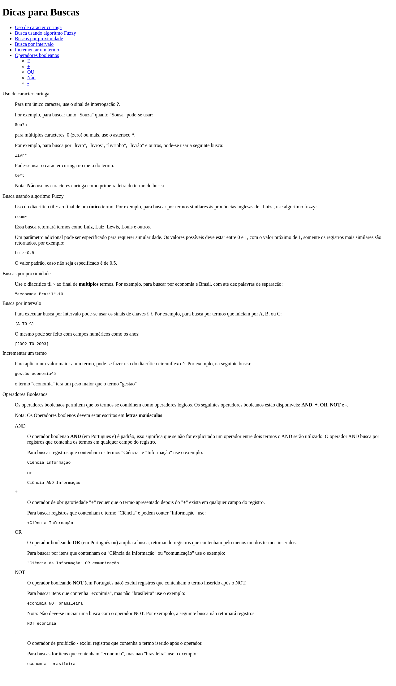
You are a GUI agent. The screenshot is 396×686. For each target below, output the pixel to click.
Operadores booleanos (37, 55)
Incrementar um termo (37, 49)
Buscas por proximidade (39, 38)
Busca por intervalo (34, 44)
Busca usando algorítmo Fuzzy (45, 33)
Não (31, 77)
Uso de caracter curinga (38, 27)
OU (30, 72)
